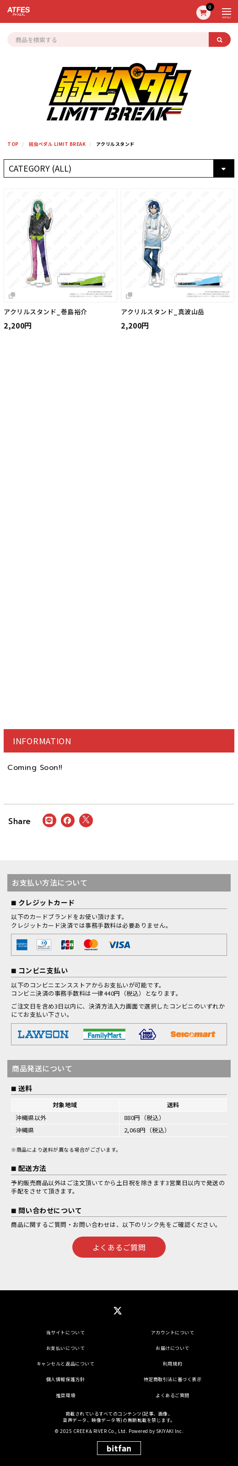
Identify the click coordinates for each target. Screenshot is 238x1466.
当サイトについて (65, 1332)
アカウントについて (173, 1332)
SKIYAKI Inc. (170, 1430)
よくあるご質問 (119, 1247)
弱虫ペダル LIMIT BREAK (57, 143)
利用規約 (172, 1363)
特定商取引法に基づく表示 (172, 1379)
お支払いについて (65, 1347)
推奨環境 (65, 1395)
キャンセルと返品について (65, 1363)
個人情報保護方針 (65, 1379)
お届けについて (172, 1347)
